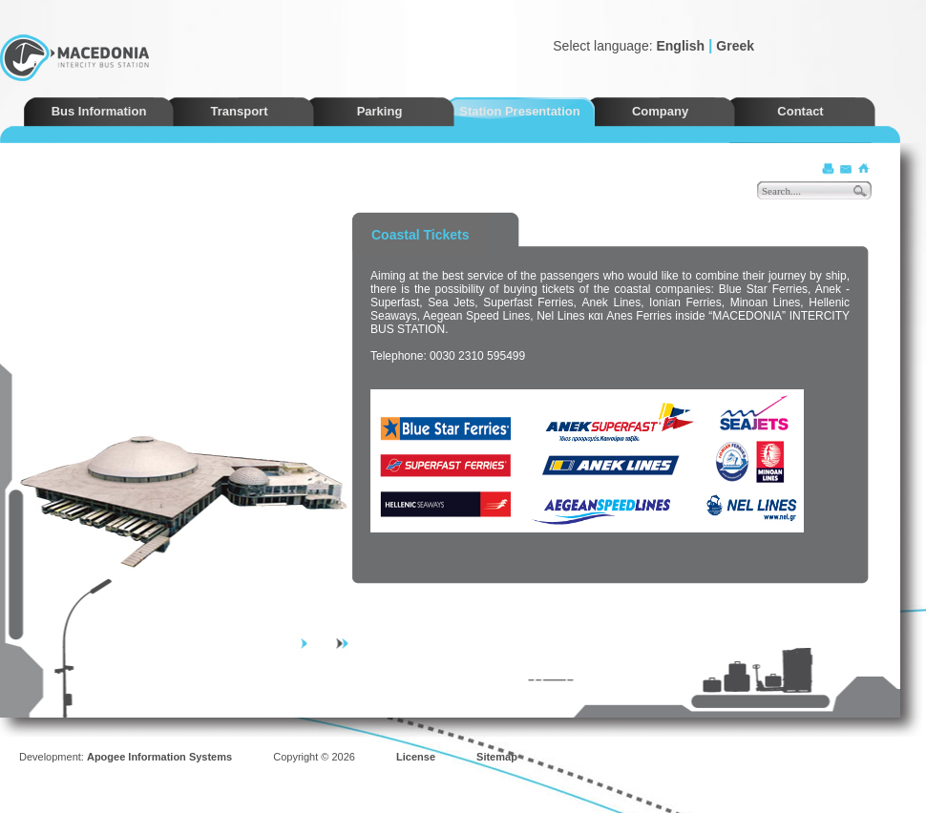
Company (660, 111)
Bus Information (99, 111)
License (415, 756)
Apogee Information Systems (159, 756)
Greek (735, 45)
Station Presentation (519, 111)
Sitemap (496, 756)
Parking (380, 111)
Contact (800, 111)
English (680, 45)
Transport (239, 111)
